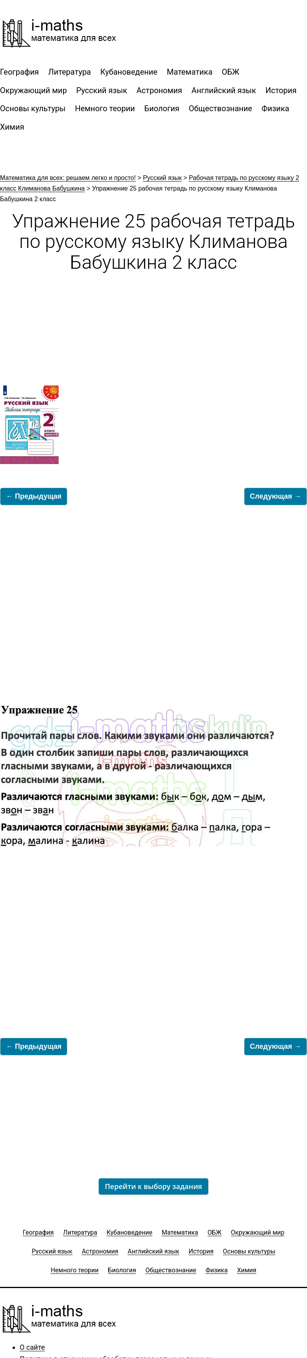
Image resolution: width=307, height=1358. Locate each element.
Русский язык (101, 90)
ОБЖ (230, 72)
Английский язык (224, 90)
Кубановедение (128, 72)
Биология (161, 108)
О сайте (32, 1347)
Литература (69, 72)
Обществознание (220, 108)
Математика (190, 72)
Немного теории (105, 108)
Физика (275, 108)
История (280, 90)
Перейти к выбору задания (153, 1186)
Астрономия (159, 90)
